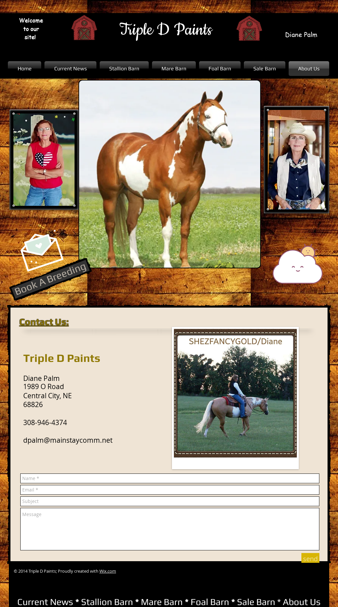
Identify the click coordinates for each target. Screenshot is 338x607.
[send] (310, 559)
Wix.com (107, 571)
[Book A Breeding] (50, 279)
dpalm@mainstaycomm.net (67, 440)
